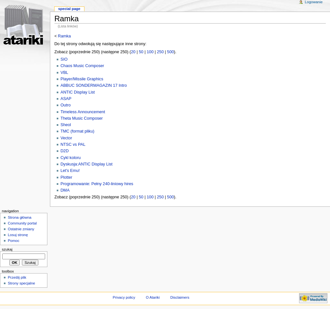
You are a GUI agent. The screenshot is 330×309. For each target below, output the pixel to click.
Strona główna (19, 217)
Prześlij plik (17, 277)
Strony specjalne (21, 283)
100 (150, 52)
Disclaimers (179, 297)
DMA (65, 190)
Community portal (22, 223)
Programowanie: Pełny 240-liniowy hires (97, 184)
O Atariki (153, 297)
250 (160, 52)
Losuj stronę (18, 235)
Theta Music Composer (82, 118)
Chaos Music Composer (82, 66)
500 (170, 52)
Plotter (67, 177)
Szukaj (7, 249)
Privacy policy (124, 297)
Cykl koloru (71, 157)
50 (141, 52)
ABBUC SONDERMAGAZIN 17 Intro (94, 85)
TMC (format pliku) (77, 131)
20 (133, 52)
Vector (66, 138)
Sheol (66, 125)
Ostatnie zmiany (21, 229)
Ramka (64, 36)
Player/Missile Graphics (82, 79)
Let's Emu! (70, 170)
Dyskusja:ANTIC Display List (86, 164)
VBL (64, 72)
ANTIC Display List (78, 92)
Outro (66, 105)
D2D (65, 151)
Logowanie (314, 2)
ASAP (66, 98)
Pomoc (13, 241)
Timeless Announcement (83, 112)
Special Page (69, 9)
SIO (64, 59)
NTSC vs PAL (73, 144)
